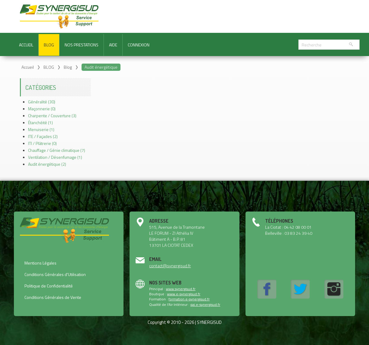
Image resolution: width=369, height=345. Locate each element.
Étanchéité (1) (40, 122)
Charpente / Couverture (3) (52, 115)
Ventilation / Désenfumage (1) (55, 157)
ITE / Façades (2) (43, 136)
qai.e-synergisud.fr (205, 304)
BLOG (48, 67)
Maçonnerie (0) (42, 108)
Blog (68, 67)
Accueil (27, 67)
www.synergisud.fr (180, 289)
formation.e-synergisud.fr (189, 299)
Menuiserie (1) (41, 129)
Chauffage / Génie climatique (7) (56, 150)
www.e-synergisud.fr (183, 294)
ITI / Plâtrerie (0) (42, 143)
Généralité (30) (41, 102)
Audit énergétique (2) (47, 164)
